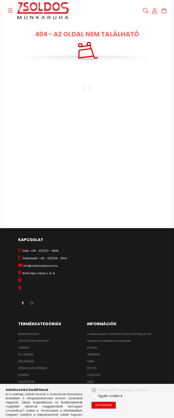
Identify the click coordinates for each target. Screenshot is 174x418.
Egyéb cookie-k (110, 405)
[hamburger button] (10, 10)
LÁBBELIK (23, 347)
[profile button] (154, 10)
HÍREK (90, 361)
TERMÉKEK (93, 354)
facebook (22, 303)
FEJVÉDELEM (26, 354)
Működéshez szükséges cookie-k (124, 400)
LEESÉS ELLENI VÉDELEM (32, 368)
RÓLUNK (92, 347)
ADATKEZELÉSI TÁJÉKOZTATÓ (105, 388)
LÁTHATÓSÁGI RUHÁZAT (33, 340)
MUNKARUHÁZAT (29, 334)
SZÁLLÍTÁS (94, 375)
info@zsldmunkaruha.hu (40, 266)
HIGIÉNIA (23, 375)
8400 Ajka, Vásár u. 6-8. (39, 273)
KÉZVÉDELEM (26, 361)
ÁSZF (90, 381)
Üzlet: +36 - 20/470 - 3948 (40, 251)
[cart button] (163, 10)
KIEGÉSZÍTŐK (26, 381)
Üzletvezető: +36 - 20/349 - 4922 (44, 258)
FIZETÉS (92, 368)
